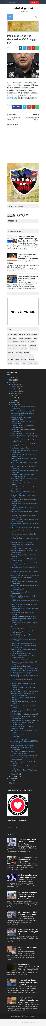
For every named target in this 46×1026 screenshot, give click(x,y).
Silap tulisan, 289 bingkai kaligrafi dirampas (24, 586)
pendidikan (11, 357)
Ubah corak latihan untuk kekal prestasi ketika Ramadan (28, 279)
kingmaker (31, 346)
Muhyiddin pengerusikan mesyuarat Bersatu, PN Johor (22, 629)
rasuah (23, 360)
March (13, 405)
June (12, 399)
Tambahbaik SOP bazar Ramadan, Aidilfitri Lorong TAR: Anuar (28, 983)
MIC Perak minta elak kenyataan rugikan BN (24, 513)
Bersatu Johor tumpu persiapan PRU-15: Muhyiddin (24, 468)
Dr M (14, 339)
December (14, 385)
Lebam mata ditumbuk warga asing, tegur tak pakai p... (24, 437)
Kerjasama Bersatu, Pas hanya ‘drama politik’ (23, 532)
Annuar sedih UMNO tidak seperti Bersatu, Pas (22, 423)
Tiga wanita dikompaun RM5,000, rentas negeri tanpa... (24, 517)
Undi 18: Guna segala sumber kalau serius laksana (24, 602)
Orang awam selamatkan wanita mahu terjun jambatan (23, 536)
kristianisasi (12, 350)
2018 (11, 784)
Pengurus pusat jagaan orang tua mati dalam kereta (23, 460)
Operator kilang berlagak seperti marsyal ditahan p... (24, 556)
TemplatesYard (25, 1017)
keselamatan (12, 346)
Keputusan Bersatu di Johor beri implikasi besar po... (24, 624)
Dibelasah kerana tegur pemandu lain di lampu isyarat (23, 565)
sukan (10, 364)
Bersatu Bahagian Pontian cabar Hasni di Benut (24, 569)
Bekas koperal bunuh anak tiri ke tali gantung (22, 685)
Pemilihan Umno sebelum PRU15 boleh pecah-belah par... (23, 772)
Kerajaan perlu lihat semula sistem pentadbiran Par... (22, 546)
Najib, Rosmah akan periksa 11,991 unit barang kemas (23, 606)
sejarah (30, 360)
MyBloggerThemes (24, 1023)
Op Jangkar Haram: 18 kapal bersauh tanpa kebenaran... (24, 540)
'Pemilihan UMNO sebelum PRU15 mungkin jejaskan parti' (22, 695)
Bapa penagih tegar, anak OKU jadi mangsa (24, 576)
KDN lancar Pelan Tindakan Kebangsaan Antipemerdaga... (24, 521)
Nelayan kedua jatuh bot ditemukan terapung (22, 614)
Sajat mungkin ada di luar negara (21, 674)
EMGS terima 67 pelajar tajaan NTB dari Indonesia (23, 732)
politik (10, 360)
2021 (11, 383)
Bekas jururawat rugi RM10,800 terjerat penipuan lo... (23, 703)
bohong (21, 336)
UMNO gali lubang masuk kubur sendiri (23, 756)
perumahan (21, 357)
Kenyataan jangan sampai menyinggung (23, 617)
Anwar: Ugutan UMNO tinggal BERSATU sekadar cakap (24, 743)
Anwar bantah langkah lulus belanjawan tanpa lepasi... (23, 501)
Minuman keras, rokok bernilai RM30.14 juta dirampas (23, 552)
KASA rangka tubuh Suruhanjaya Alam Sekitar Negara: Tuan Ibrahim (28, 1001)
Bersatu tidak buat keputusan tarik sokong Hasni (22, 489)
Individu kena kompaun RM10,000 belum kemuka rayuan (24, 561)
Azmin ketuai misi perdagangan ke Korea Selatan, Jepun (24, 573)
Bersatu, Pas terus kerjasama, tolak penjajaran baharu (22, 657)
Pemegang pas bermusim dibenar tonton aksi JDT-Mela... (24, 442)
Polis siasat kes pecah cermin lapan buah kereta (24, 505)
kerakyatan (30, 343)
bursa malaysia (32, 336)
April (12, 403)
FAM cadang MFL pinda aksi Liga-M (22, 412)
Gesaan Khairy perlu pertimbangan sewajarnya (22, 749)
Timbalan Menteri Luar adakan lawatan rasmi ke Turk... (23, 712)
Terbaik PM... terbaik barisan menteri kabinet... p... (22, 699)
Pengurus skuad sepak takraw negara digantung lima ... (23, 651)
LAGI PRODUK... (12, 828)
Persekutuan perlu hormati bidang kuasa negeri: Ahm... (24, 737)
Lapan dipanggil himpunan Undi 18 (21, 654)
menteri (10, 353)
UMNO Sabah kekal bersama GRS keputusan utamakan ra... (21, 681)
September (15, 392)
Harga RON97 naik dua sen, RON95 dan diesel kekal (23, 583)
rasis (16, 360)
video (23, 364)
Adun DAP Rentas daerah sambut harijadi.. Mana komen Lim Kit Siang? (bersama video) (27, 896)
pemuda (26, 353)
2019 (11, 782)
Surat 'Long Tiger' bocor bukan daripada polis (23, 464)
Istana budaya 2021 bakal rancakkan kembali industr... (22, 415)
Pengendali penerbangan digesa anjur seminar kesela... (23, 620)
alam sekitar (12, 336)
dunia (20, 339)
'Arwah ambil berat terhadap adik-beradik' (24, 715)
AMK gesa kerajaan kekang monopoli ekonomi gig (22, 689)
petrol (30, 357)
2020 (11, 779)
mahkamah (33, 350)
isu (9, 343)
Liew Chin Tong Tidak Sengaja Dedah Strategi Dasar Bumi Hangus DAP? (27, 239)
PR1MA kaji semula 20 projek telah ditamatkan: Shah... (22, 427)
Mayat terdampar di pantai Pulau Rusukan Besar (24, 525)
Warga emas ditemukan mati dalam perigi (24, 669)
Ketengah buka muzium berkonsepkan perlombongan (23, 497)
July (12, 396)
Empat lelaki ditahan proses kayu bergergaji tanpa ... (21, 637)
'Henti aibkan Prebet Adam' (19, 449)
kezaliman (22, 346)
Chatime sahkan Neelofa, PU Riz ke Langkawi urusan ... (22, 724)
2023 (11, 379)
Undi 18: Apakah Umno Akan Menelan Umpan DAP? (23, 768)
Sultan (16, 364)
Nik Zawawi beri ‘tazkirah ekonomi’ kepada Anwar (27, 914)
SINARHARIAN (12, 99)
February (14, 775)
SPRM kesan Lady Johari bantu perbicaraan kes (20, 419)
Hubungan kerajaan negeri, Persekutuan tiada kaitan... (24, 472)
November (14, 388)
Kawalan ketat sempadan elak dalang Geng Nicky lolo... (22, 590)
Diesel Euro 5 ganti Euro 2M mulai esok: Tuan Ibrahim (23, 431)
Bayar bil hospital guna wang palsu (22, 746)
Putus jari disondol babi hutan (20, 667)
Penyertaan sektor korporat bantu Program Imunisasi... (22, 476)
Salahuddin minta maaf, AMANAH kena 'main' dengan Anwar (27, 842)
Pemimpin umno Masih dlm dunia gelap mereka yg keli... (23, 759)
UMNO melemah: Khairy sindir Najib (22, 434)
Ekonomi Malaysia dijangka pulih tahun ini (24, 692)
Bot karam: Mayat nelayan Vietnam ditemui (22, 485)
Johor (22, 343)
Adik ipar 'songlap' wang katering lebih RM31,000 (27, 877)
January (13, 777)
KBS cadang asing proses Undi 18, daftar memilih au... (24, 446)
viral (29, 364)
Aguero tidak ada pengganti (19, 740)
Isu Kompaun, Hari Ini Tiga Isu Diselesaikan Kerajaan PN (28, 932)
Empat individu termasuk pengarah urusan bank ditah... (24, 677)
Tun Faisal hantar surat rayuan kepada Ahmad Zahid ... (23, 647)
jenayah (14, 343)
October (14, 390)
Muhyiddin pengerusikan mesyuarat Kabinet (22, 708)
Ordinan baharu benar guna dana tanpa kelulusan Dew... (23, 480)
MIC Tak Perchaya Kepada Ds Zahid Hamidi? (22, 764)
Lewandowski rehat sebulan (19, 661)
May (12, 401)
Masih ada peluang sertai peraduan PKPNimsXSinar (22, 728)
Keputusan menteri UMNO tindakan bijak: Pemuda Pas (24, 610)
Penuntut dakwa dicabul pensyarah (22, 644)
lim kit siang (23, 350)
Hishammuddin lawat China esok (21, 543)
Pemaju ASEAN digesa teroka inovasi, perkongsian (23, 409)
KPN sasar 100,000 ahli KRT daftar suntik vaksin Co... (24, 509)
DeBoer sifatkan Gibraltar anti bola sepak (24, 671)
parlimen (18, 353)
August (13, 394)
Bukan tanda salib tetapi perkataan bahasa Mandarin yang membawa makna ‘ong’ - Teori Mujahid (22, 259)
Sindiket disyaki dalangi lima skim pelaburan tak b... (21, 594)
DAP (9, 339)
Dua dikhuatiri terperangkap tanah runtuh (28, 966)
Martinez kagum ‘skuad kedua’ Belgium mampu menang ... (23, 718)
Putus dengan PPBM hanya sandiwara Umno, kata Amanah (23, 753)
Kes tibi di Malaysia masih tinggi (21, 549)
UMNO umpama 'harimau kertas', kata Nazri (24, 529)
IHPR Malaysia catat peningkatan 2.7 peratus (22, 579)
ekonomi (28, 339)
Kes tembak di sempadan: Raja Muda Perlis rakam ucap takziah (28, 860)
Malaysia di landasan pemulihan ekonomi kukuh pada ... (23, 452)
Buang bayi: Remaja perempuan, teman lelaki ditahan (23, 633)
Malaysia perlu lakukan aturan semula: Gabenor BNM (23, 598)
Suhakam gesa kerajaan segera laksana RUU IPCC (23, 641)
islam (35, 339)
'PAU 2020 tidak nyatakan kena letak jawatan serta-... (22, 456)
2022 (11, 381)
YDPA (35, 364)
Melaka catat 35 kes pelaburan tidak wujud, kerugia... (22, 493)
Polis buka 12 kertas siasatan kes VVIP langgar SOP (23, 664)
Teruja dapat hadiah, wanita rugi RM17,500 (24, 721)
